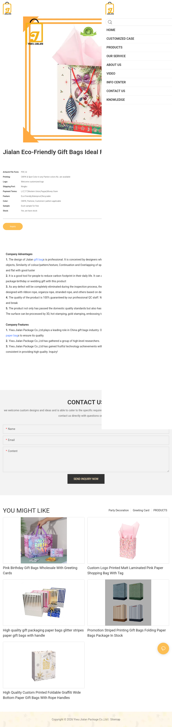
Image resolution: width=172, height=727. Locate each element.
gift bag (38, 259)
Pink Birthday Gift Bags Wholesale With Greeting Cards (40, 570)
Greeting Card (141, 510)
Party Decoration (119, 510)
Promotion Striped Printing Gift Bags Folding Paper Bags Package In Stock (126, 632)
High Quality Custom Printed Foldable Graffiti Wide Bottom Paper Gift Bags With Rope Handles (42, 695)
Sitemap (115, 719)
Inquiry (13, 226)
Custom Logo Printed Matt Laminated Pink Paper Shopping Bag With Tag (125, 570)
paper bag (12, 335)
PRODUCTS (160, 510)
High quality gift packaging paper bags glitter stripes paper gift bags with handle (43, 632)
